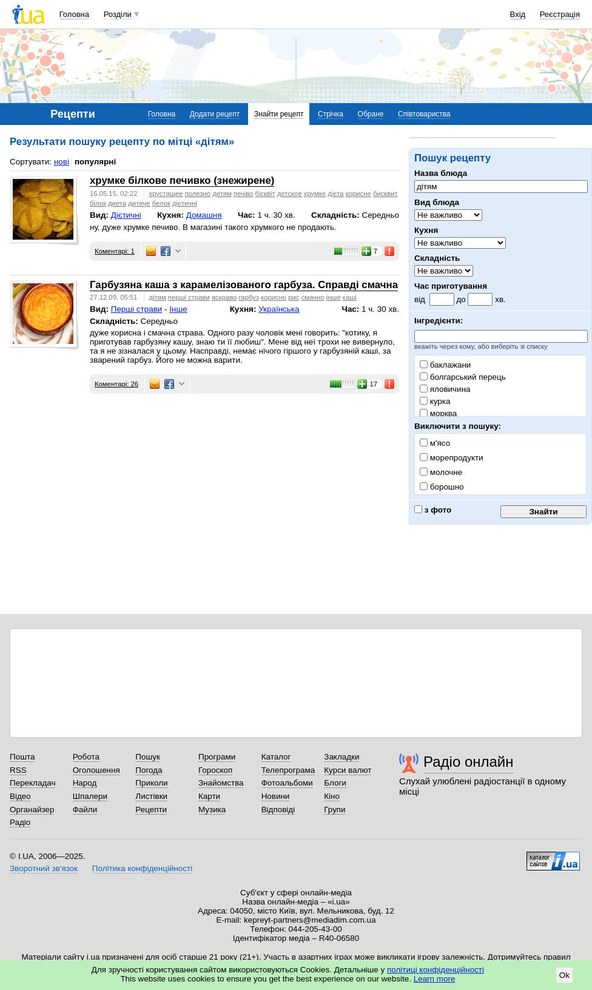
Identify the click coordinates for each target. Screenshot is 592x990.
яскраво (224, 297)
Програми (216, 756)
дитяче (139, 203)
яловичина (445, 389)
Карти (209, 796)
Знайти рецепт (279, 114)
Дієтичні (126, 215)
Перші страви (137, 309)
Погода (148, 770)
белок (161, 203)
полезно (197, 193)
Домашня (204, 215)
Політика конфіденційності (142, 868)
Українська (278, 309)
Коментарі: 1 (115, 251)
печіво (244, 193)
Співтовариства (424, 114)
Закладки (341, 756)
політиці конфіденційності (435, 969)
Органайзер (32, 809)
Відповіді (278, 809)
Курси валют (347, 770)
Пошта (22, 756)
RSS (18, 770)
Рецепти (151, 809)
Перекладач (32, 782)
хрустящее (166, 193)
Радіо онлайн (468, 761)
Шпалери (90, 796)
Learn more (435, 978)
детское (289, 193)
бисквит (385, 193)
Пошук (147, 756)
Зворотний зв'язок (44, 868)
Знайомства (221, 782)
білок (98, 203)
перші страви (189, 297)
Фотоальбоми (287, 782)
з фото (432, 509)
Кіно (332, 796)
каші (350, 297)
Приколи (151, 782)
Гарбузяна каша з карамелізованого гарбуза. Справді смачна (244, 285)
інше (333, 297)
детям (222, 193)
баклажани (445, 364)
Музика (212, 809)
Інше (178, 309)
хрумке (315, 193)
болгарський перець (463, 377)
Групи (334, 809)
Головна (74, 14)
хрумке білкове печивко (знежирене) (182, 180)
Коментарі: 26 (116, 384)
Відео (20, 796)
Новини (275, 796)
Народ (85, 782)
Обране (371, 114)
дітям (157, 297)
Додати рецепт (215, 114)
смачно (313, 297)
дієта (335, 193)
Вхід (518, 14)
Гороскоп (215, 770)
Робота (86, 756)
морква (438, 413)
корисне (358, 193)
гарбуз (248, 297)
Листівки (151, 796)
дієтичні (184, 203)
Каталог (276, 756)
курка (435, 401)
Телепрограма (288, 770)
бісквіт (265, 193)
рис (293, 297)
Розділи (118, 14)
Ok (564, 975)
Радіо (20, 822)
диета (117, 203)
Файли (85, 809)
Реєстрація (560, 14)
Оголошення (96, 770)
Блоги (335, 782)
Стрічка (330, 114)
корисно (273, 297)
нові (61, 161)
